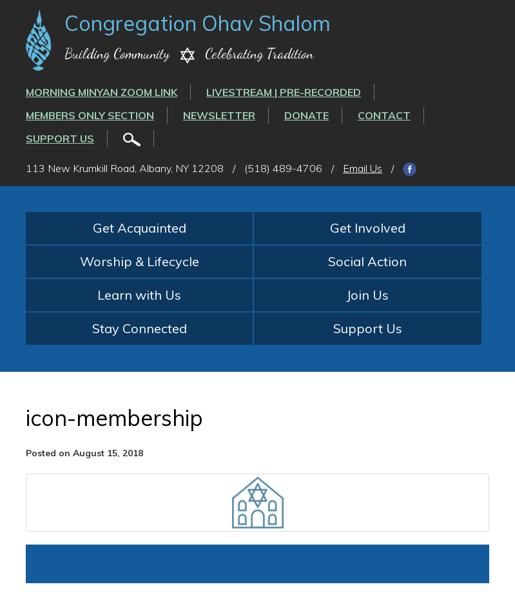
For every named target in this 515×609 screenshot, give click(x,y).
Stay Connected (139, 328)
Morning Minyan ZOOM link (101, 92)
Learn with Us (139, 295)
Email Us (362, 168)
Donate (306, 115)
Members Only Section (90, 115)
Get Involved (367, 228)
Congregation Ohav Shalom (197, 23)
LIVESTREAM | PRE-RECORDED (283, 92)
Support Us (60, 138)
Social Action (367, 261)
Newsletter (219, 115)
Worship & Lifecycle (139, 261)
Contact (384, 115)
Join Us (367, 295)
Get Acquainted (139, 228)
